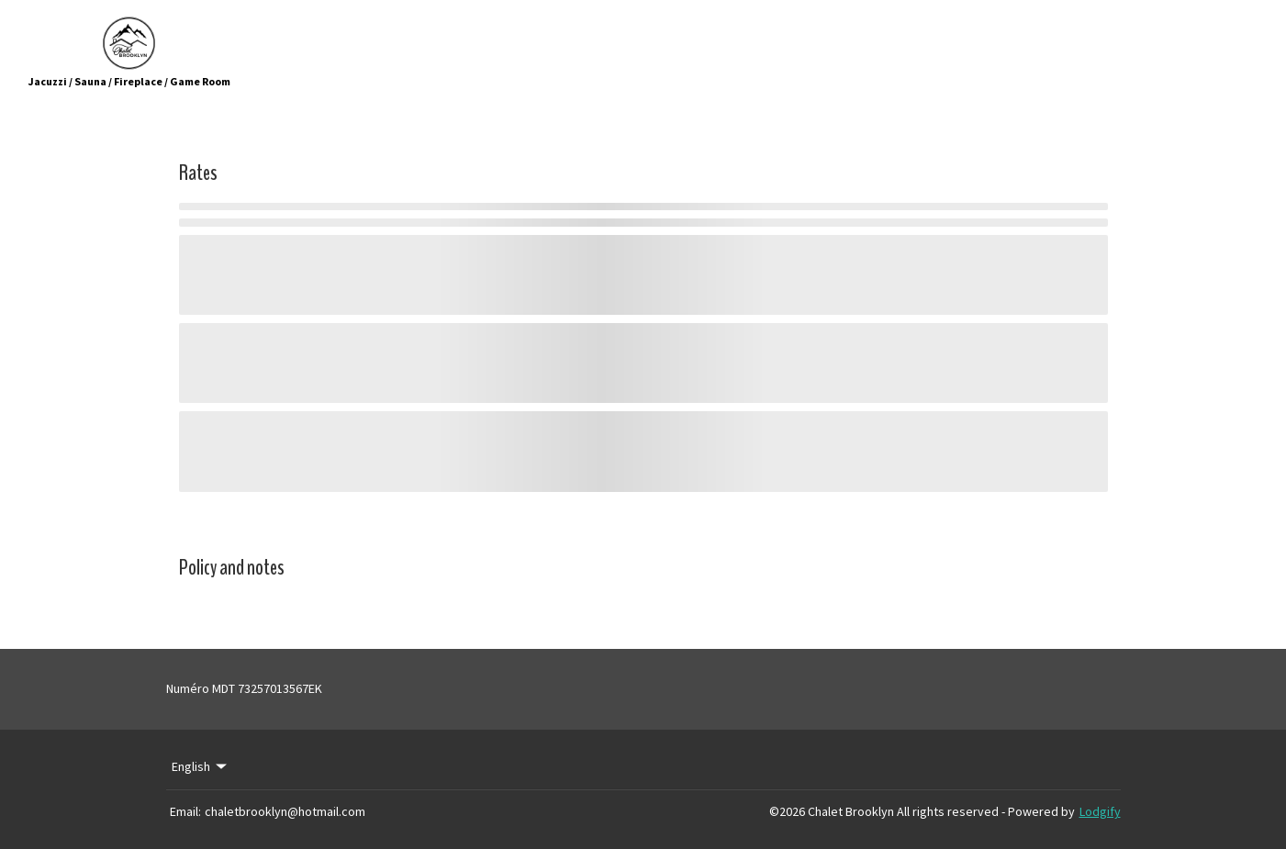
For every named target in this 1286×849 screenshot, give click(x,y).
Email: (185, 811)
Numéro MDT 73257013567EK (244, 688)
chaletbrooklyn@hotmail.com (285, 811)
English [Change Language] (201, 766)
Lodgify (1100, 811)
